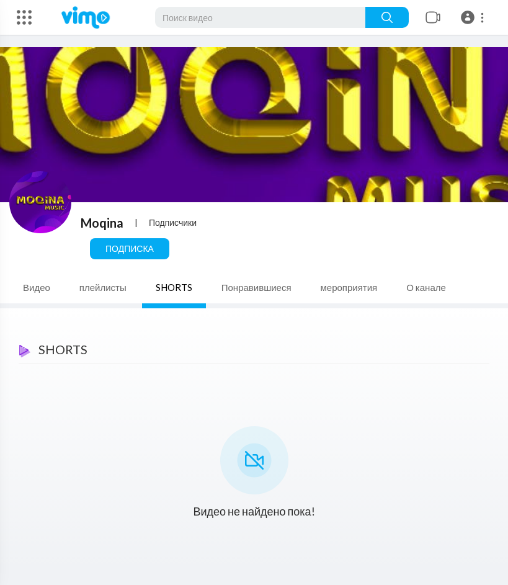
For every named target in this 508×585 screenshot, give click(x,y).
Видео (36, 287)
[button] (474, 17)
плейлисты (103, 287)
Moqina (102, 222)
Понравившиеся (256, 287)
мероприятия (349, 287)
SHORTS (174, 287)
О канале (426, 287)
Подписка (129, 248)
